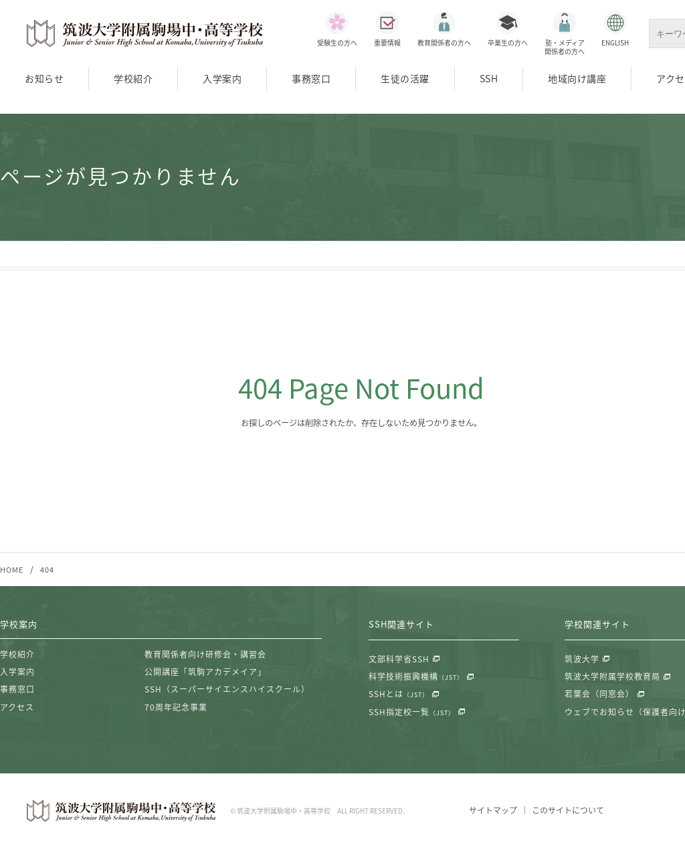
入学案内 (222, 78)
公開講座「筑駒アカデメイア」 (205, 672)
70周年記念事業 (175, 708)
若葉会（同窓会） (599, 695)
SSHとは (399, 695)
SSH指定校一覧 (412, 712)
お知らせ (44, 78)
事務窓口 (311, 78)
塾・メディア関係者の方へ (565, 46)
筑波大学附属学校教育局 (612, 677)
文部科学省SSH (399, 660)
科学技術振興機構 (416, 677)
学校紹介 (133, 78)
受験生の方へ (337, 42)
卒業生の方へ (508, 42)
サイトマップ (492, 812)
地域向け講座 (577, 78)
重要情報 (387, 42)
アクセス (17, 708)
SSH (489, 78)
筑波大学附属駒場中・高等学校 (145, 33)
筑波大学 (582, 660)
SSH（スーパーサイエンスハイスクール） (227, 690)
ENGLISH (615, 42)
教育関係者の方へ (444, 42)
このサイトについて (568, 812)
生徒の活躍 (405, 78)
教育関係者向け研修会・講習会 (205, 655)
